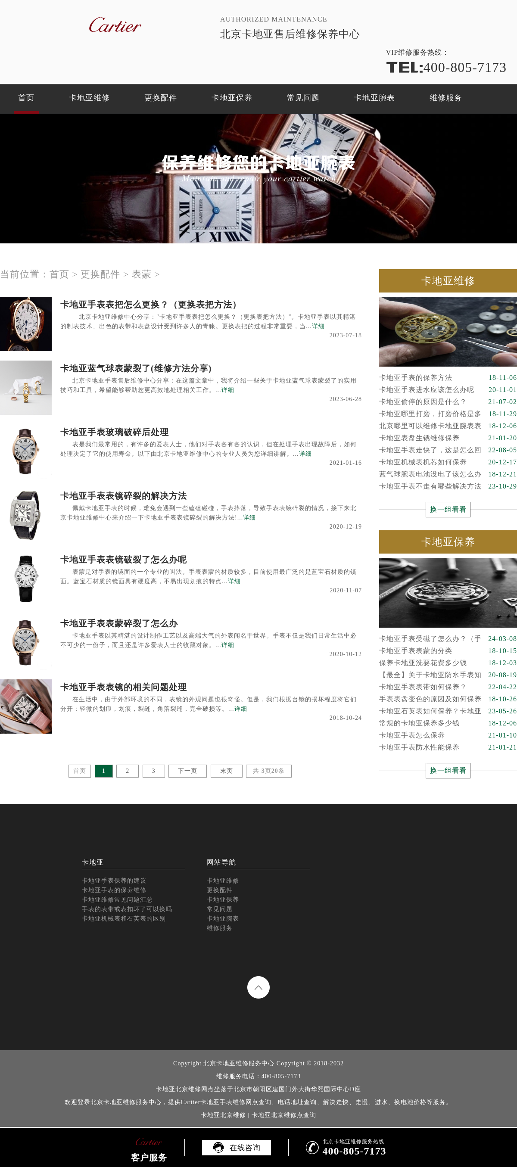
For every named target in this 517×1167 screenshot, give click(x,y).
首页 (26, 97)
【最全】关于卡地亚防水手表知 (448, 675)
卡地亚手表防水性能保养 (448, 747)
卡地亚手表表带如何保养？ (448, 687)
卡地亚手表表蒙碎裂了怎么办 (119, 623)
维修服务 (446, 97)
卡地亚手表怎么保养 (448, 735)
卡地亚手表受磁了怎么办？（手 (448, 639)
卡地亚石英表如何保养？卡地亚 (448, 711)
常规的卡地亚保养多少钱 (448, 723)
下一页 (187, 771)
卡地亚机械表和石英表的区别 (124, 918)
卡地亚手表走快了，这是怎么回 (448, 450)
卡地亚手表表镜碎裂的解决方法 (123, 496)
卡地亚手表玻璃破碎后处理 (114, 432)
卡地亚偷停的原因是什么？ (448, 402)
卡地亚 (93, 862)
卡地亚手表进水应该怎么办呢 (448, 390)
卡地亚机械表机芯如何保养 (448, 462)
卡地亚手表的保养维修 (114, 890)
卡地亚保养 (232, 97)
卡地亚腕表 (374, 97)
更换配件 (160, 97)
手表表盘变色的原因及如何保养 (448, 699)
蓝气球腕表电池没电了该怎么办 (448, 474)
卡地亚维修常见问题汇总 (117, 899)
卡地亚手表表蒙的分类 (448, 651)
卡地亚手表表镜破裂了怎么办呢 (123, 559)
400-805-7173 (446, 67)
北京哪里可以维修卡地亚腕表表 (448, 426)
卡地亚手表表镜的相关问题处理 (123, 687)
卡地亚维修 (89, 97)
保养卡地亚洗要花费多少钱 (448, 663)
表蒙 (142, 274)
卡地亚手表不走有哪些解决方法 (448, 486)
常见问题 (303, 97)
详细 (318, 326)
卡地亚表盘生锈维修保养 (448, 438)
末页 (226, 771)
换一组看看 (448, 509)
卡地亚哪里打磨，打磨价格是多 (448, 414)
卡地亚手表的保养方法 (448, 378)
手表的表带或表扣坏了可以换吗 (127, 909)
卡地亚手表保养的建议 (114, 881)
